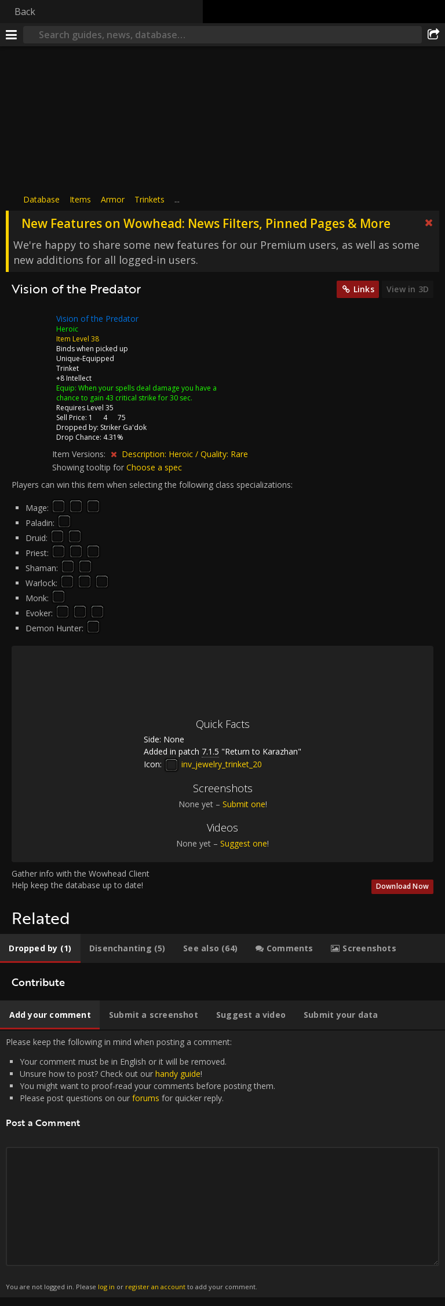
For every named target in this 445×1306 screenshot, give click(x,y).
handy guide (177, 1073)
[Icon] (31, 327)
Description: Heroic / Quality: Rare (185, 453)
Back (24, 11)
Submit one (243, 804)
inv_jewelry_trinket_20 (213, 764)
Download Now (402, 886)
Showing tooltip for (89, 467)
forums (145, 1097)
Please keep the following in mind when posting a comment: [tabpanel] (222, 1164)
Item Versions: (80, 453)
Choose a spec (154, 467)
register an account (155, 1286)
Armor (113, 199)
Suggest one (243, 843)
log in (106, 1286)
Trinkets (149, 199)
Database (41, 199)
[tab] (40, 948)
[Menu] (11, 34)
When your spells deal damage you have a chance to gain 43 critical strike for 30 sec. (136, 393)
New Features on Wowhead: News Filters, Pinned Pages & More (206, 223)
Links (363, 289)
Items (80, 199)
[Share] (433, 34)
